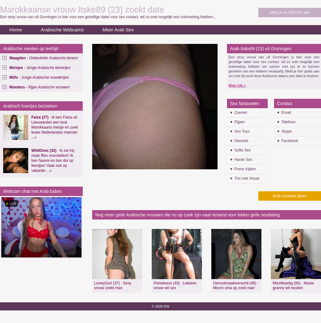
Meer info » (237, 85)
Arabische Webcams (62, 29)
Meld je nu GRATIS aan (289, 12)
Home (15, 29)
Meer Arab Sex (118, 29)
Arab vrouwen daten (289, 196)
